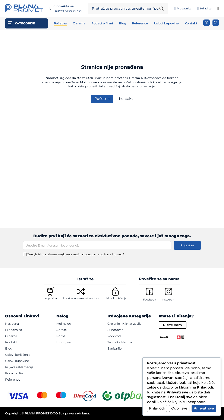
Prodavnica (13, 330)
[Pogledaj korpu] (218, 8)
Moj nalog (63, 323)
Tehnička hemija (119, 342)
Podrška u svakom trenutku (81, 298)
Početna (60, 23)
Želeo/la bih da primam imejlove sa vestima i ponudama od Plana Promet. (75, 254)
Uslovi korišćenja (115, 298)
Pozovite (58, 10)
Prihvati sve (204, 408)
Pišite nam (172, 325)
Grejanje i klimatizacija (124, 323)
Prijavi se (187, 245)
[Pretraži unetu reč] (161, 8)
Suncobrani (115, 330)
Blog (122, 23)
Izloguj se (63, 342)
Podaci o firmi (102, 23)
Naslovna (12, 323)
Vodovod (114, 336)
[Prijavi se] (204, 8)
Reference (140, 23)
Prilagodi (157, 408)
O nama (79, 23)
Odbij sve (179, 408)
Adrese (61, 330)
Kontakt (191, 23)
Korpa (60, 336)
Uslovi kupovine (166, 23)
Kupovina (50, 298)
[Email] (97, 245)
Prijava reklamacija (19, 367)
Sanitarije (114, 348)
